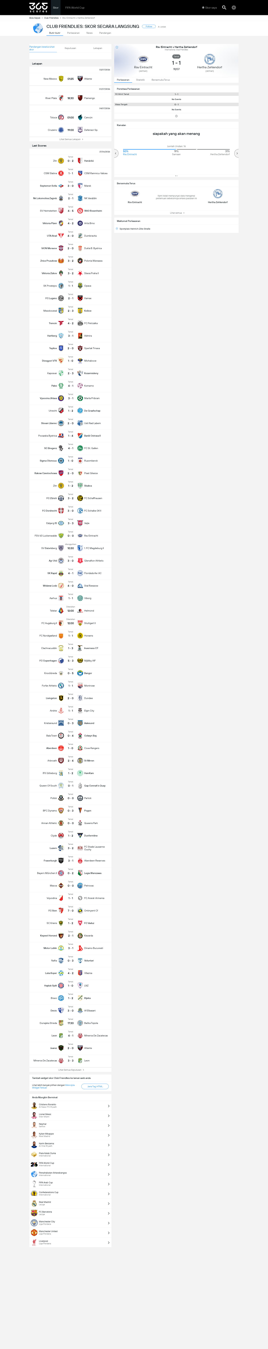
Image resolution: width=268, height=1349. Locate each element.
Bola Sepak (36, 18)
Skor (55, 7)
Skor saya (209, 7)
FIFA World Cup (74, 7)
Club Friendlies (53, 18)
